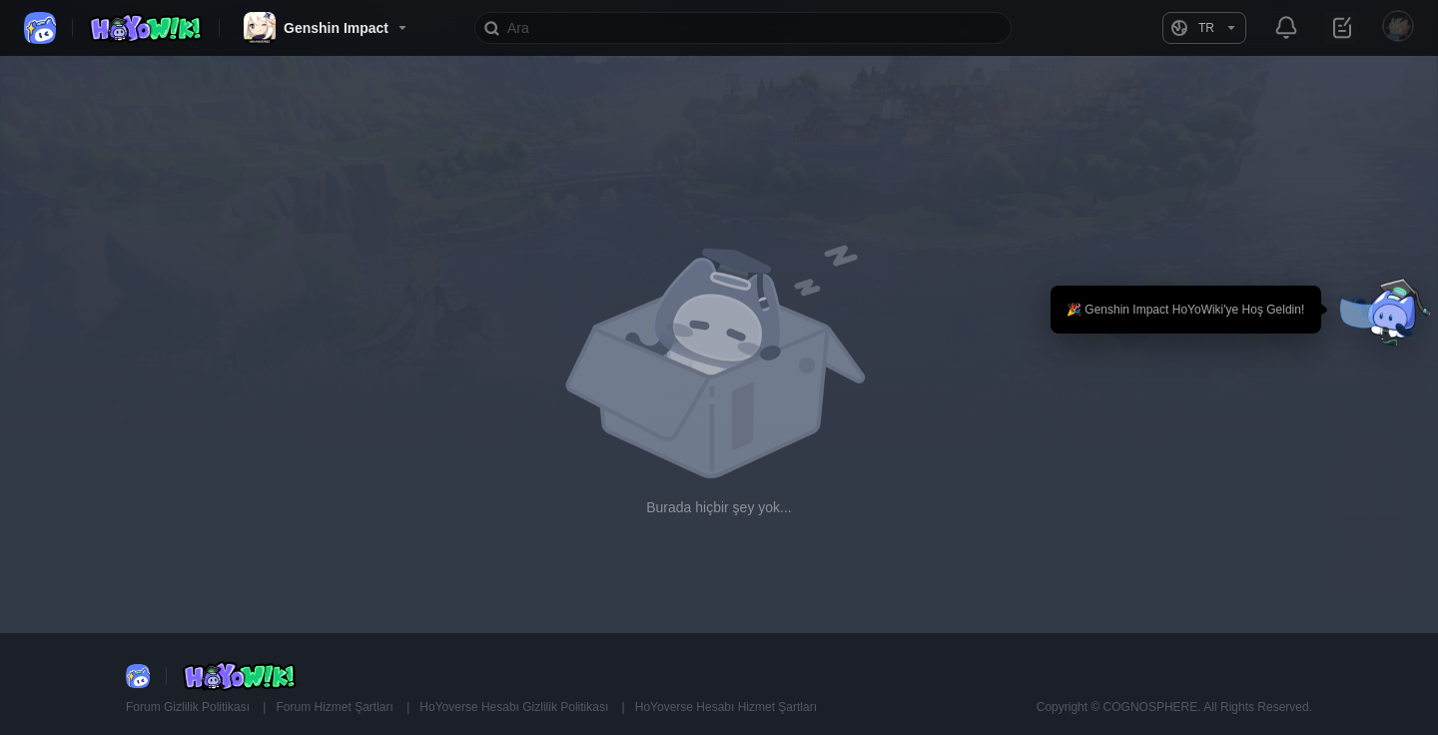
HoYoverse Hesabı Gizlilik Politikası (515, 707)
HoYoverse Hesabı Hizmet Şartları (726, 707)
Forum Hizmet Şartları (336, 707)
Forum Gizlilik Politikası (189, 707)
